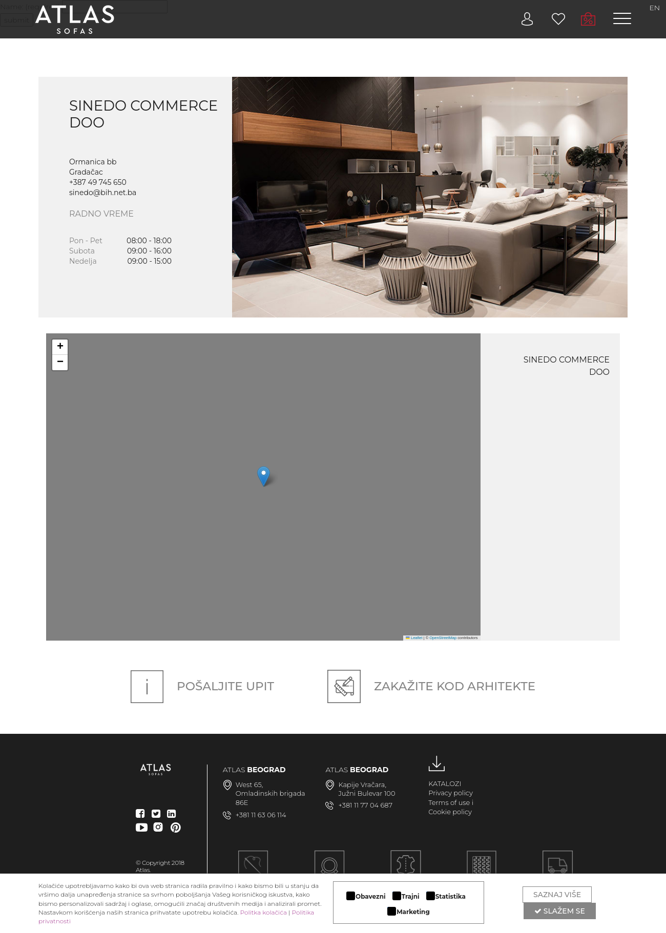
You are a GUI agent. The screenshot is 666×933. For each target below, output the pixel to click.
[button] (263, 476)
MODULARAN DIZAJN (329, 871)
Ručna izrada (253, 871)
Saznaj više (557, 894)
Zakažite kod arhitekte (431, 686)
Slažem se (559, 911)
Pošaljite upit (202, 686)
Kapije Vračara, (362, 784)
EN (655, 7)
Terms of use (449, 802)
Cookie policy (450, 812)
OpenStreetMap (442, 637)
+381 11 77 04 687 (365, 805)
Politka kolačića (263, 912)
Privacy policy (450, 793)
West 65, (249, 784)
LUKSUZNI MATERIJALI (405, 871)
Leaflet (414, 637)
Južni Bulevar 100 (366, 793)
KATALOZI (444, 783)
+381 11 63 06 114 (261, 815)
